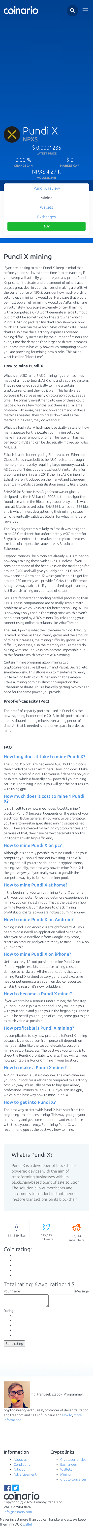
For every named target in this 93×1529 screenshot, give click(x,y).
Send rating (14, 1346)
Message (82, 1291)
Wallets (46, 207)
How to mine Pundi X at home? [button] (35, 884)
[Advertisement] (46, 68)
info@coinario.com (18, 1514)
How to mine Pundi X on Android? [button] (39, 919)
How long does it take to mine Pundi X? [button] (44, 756)
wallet (27, 1527)
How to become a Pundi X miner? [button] (38, 993)
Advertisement (25, 1477)
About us (20, 1462)
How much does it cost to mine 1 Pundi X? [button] (44, 798)
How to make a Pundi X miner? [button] (35, 1067)
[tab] (46, 756)
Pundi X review (46, 188)
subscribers (76, 1232)
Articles (19, 1472)
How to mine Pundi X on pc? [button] (33, 845)
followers (46, 1232)
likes (16, 1230)
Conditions (22, 1467)
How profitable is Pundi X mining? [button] (39, 1027)
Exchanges (46, 217)
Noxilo (67, 1417)
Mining (46, 198)
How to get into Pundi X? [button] (30, 1102)
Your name (12, 1291)
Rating (9, 1313)
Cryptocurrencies (73, 1462)
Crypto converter (73, 1482)
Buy (47, 226)
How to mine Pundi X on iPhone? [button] (37, 954)
